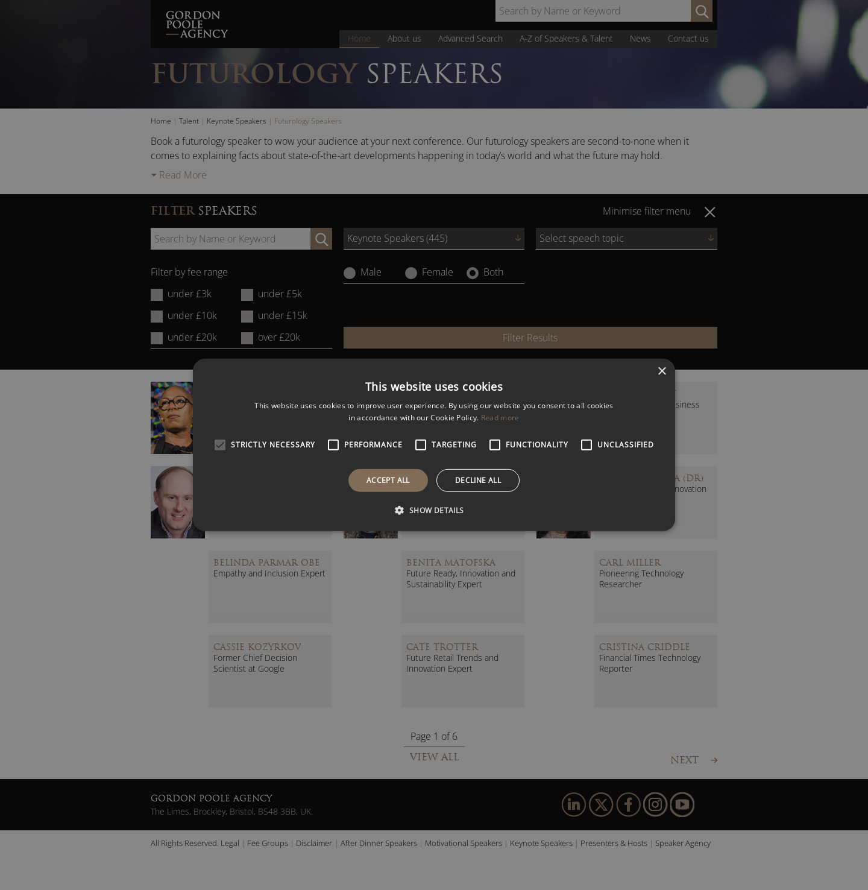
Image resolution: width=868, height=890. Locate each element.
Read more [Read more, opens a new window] (500, 417)
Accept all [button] (388, 480)
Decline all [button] (478, 480)
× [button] (661, 371)
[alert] (434, 445)
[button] (434, 510)
